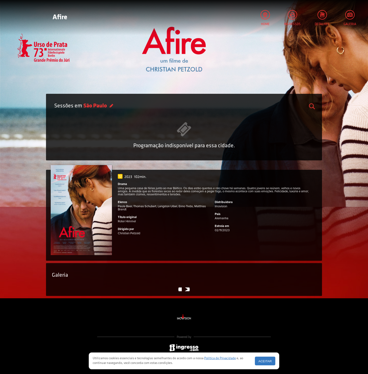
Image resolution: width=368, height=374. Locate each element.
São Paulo (95, 106)
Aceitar (265, 361)
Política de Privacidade (220, 358)
